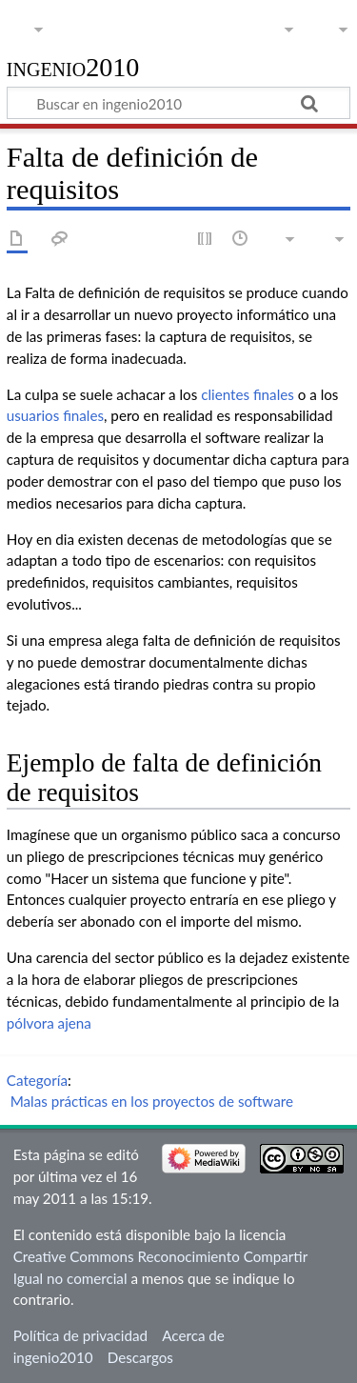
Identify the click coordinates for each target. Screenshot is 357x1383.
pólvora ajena (49, 1023)
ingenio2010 (73, 68)
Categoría (37, 1080)
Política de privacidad (80, 1335)
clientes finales (247, 394)
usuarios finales (55, 415)
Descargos (140, 1357)
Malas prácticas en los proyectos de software (151, 1101)
